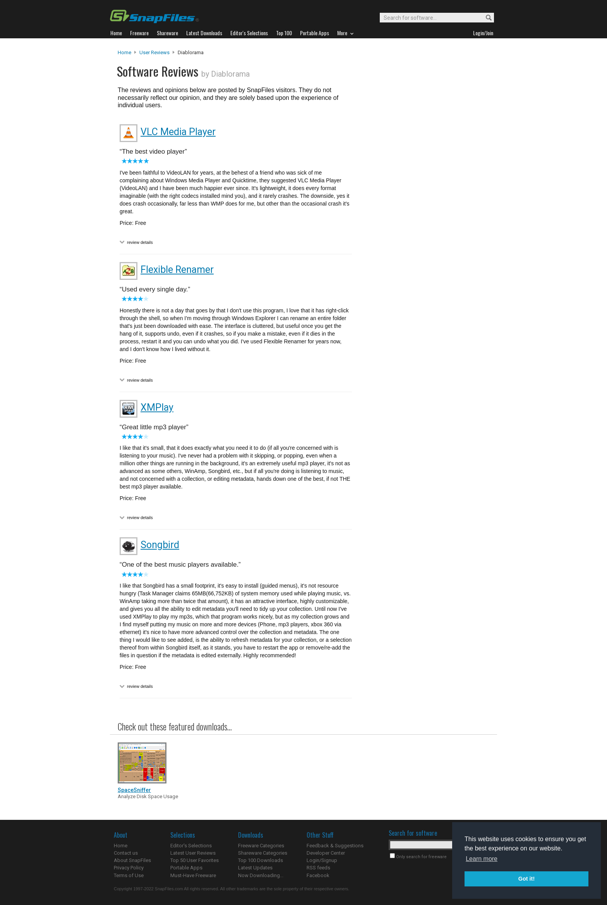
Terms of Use (129, 875)
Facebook (318, 875)
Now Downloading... (260, 875)
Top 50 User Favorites (194, 860)
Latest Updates (255, 868)
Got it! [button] (526, 879)
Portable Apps (186, 868)
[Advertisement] (423, 206)
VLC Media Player (178, 131)
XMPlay (157, 407)
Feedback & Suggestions (335, 845)
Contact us (126, 853)
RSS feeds (318, 868)
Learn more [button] (481, 858)
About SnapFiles (132, 860)
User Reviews (154, 52)
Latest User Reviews (193, 853)
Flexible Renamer (177, 269)
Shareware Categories (262, 853)
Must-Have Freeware (193, 875)
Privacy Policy (129, 868)
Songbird (160, 544)
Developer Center (326, 853)
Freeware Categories (261, 845)
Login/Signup (322, 860)
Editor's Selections (191, 845)
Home (124, 52)
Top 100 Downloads (260, 860)
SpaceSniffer (134, 790)
